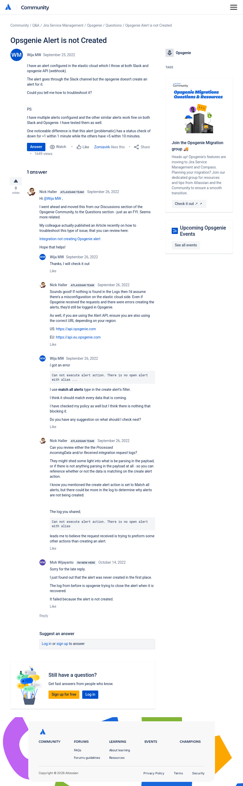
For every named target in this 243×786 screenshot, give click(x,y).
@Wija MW (52, 200)
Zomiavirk (102, 147)
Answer (36, 147)
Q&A (35, 25)
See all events (186, 245)
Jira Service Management (63, 25)
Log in (47, 646)
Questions (114, 25)
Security (198, 773)
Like (53, 273)
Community (35, 7)
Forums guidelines (87, 758)
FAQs (77, 750)
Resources (116, 758)
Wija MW (34, 55)
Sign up (62, 646)
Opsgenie (94, 25)
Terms (178, 773)
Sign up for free (64, 696)
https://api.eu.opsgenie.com (78, 339)
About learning (119, 750)
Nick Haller (48, 194)
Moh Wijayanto (62, 564)
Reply (43, 618)
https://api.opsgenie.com (76, 331)
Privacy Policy (153, 773)
